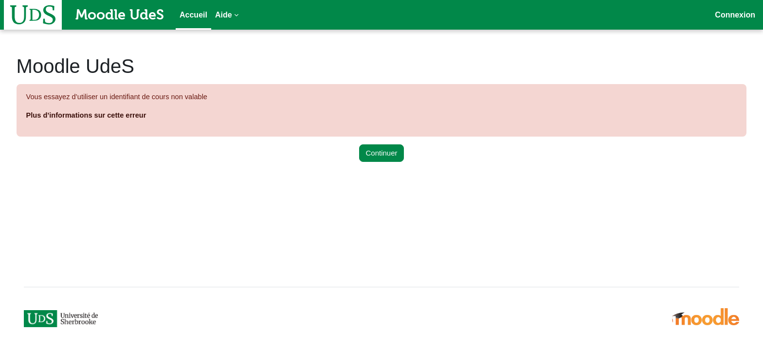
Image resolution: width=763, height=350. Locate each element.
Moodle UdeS (119, 14)
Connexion (735, 15)
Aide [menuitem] (223, 15)
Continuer (381, 153)
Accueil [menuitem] (193, 15)
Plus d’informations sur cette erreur (106, 116)
